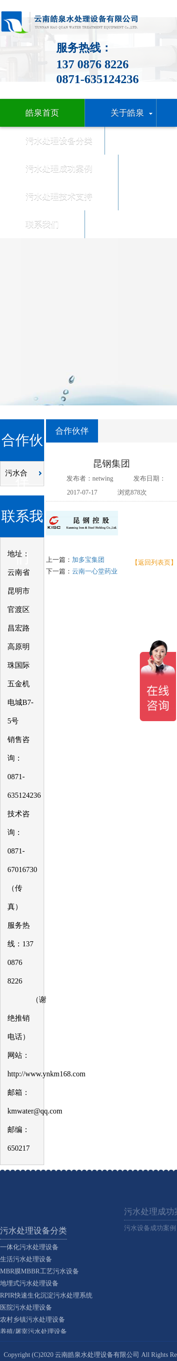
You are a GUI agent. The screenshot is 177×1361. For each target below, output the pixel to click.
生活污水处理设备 (26, 1288)
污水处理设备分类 (33, 1260)
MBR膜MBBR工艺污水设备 (39, 1300)
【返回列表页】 (154, 562)
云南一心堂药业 (95, 571)
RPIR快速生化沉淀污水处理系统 (46, 1325)
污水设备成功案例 (150, 1236)
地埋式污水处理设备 (29, 1312)
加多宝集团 (88, 559)
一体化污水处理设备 (29, 1276)
